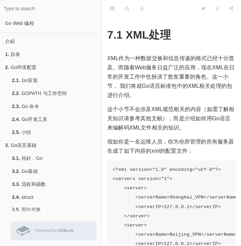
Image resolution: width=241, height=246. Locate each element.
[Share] (231, 8)
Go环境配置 (20, 67)
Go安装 (25, 80)
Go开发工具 (29, 119)
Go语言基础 (20, 145)
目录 (12, 54)
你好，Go (27, 158)
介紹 (10, 41)
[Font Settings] (141, 8)
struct (23, 197)
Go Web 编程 (19, 23)
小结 (21, 132)
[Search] (127, 8)
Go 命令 (25, 106)
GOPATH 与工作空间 (39, 93)
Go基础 (25, 171)
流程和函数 (29, 184)
